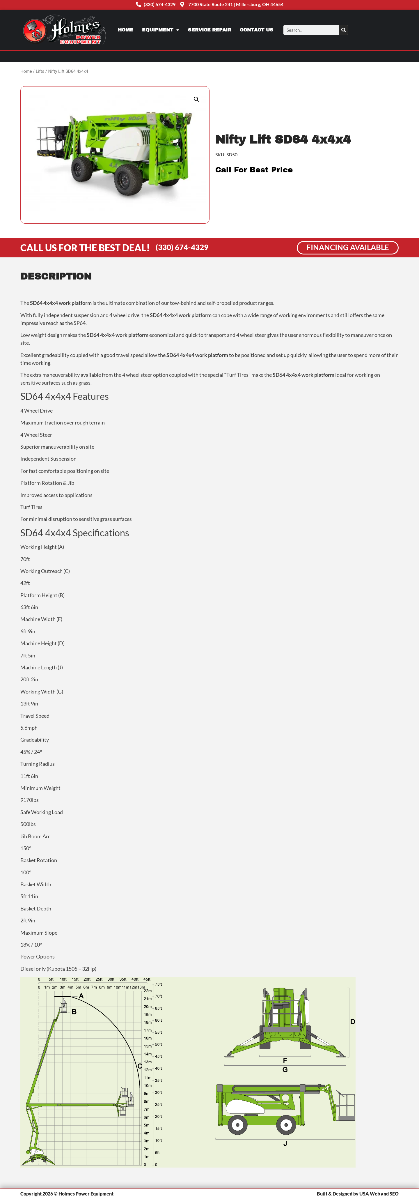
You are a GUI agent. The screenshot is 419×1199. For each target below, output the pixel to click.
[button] (196, 99)
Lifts (40, 71)
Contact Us (256, 29)
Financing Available (347, 247)
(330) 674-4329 (182, 247)
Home (125, 29)
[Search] (343, 30)
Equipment (160, 30)
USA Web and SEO (379, 1193)
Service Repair (209, 29)
